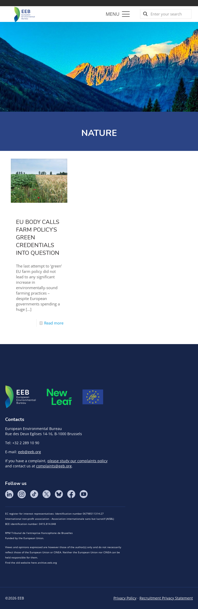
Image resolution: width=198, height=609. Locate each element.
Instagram (22, 494)
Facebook (71, 494)
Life (92, 396)
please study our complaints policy (77, 460)
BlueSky (59, 494)
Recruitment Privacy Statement (166, 598)
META (59, 396)
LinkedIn (9, 494)
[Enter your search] (166, 14)
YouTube (83, 494)
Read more (53, 323)
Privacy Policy (124, 598)
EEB (20, 397)
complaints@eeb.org (54, 466)
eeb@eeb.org (29, 451)
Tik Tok (34, 494)
